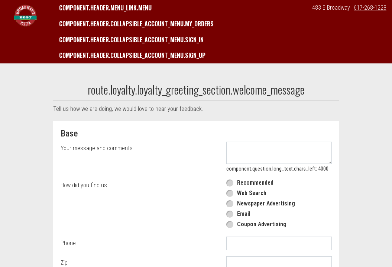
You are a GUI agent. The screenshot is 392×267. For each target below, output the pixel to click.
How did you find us (84, 185)
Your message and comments (97, 148)
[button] (25, 15)
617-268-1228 (370, 7)
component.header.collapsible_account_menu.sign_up (132, 55)
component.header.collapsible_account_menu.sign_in (131, 39)
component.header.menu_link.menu (105, 7)
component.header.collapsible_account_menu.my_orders (136, 23)
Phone (68, 243)
